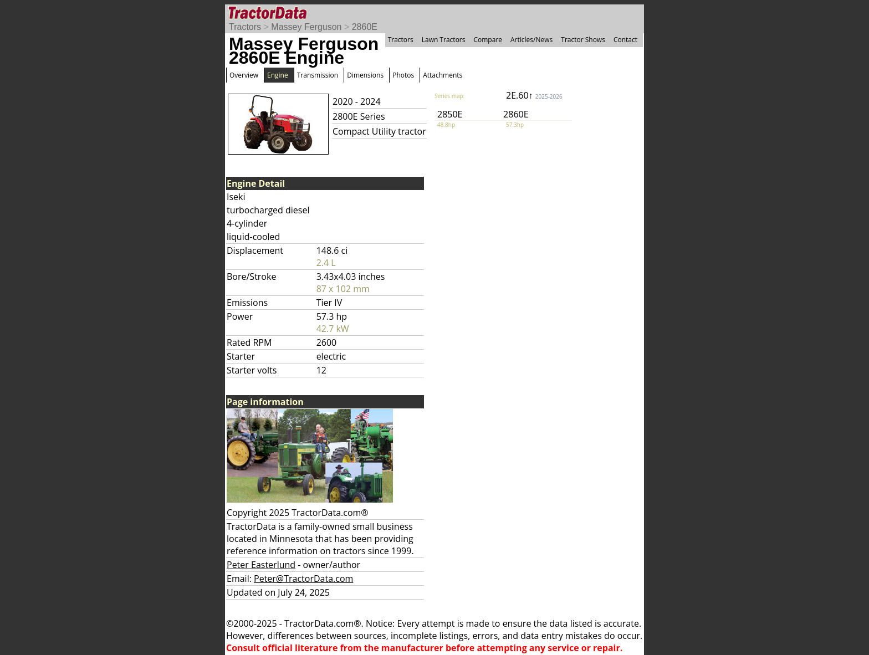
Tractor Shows (583, 39)
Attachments (442, 75)
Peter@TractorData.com (303, 578)
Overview (243, 75)
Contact (625, 39)
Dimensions (365, 75)
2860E (364, 27)
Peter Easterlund (261, 565)
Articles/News (531, 39)
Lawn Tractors (444, 39)
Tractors (245, 27)
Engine (277, 75)
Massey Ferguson (306, 27)
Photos (403, 75)
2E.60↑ (534, 95)
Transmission (317, 75)
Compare (487, 39)
